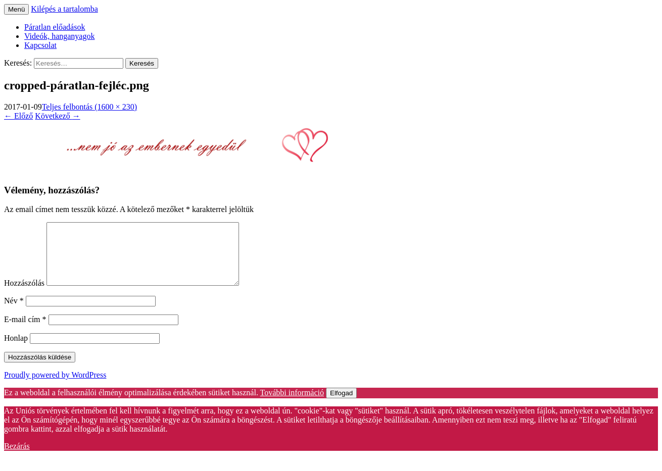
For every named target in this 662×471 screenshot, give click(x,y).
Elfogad (341, 405)
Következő (57, 116)
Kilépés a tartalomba (64, 9)
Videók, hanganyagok (59, 36)
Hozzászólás (24, 295)
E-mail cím (25, 331)
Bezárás (17, 458)
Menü (16, 9)
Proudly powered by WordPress (55, 387)
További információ (292, 404)
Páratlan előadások (54, 27)
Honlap (16, 350)
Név (14, 312)
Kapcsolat (40, 45)
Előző (18, 116)
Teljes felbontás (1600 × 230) (89, 106)
